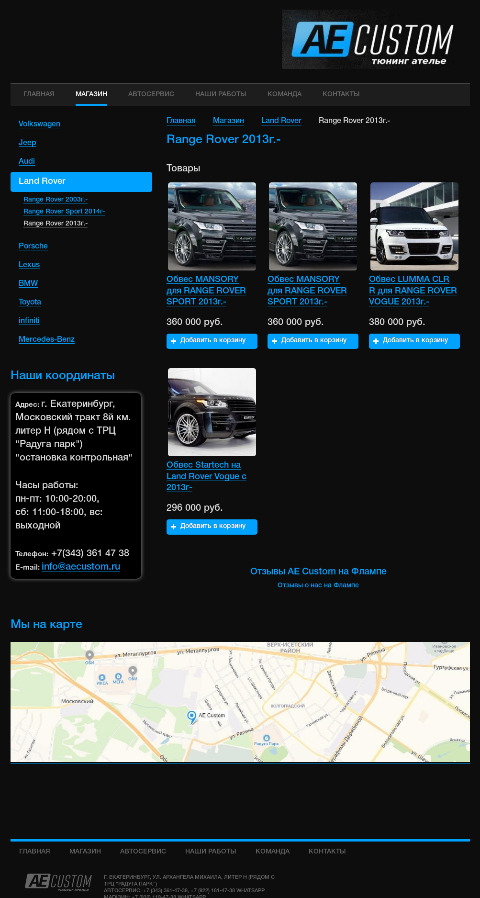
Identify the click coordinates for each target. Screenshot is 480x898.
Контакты (327, 852)
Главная (181, 121)
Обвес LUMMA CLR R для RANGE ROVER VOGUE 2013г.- (413, 291)
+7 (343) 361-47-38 (165, 890)
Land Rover (281, 121)
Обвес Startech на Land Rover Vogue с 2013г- (206, 476)
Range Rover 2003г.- (55, 200)
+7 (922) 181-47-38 (212, 890)
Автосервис (143, 852)
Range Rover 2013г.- (55, 224)
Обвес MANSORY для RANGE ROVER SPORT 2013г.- (206, 291)
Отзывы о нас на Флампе (318, 586)
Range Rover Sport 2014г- (64, 212)
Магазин (228, 121)
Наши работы (210, 852)
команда (273, 852)
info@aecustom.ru (81, 567)
